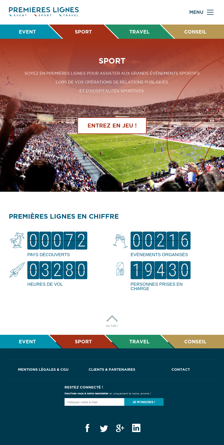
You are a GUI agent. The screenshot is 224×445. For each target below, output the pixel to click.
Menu (201, 12)
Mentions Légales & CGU (43, 369)
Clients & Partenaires (112, 369)
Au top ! (112, 320)
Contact (181, 369)
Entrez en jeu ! (112, 125)
